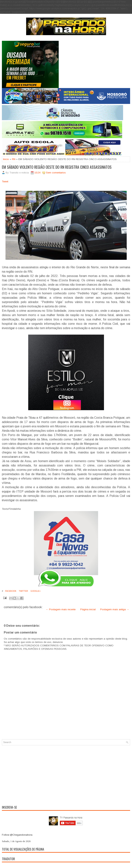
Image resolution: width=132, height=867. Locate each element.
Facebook (10, 591)
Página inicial (88, 609)
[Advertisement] (66, 774)
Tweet (5, 181)
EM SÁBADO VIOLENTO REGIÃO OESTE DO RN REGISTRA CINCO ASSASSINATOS (57, 167)
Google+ (35, 591)
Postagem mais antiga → (114, 609)
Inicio (6, 159)
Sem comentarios (56, 172)
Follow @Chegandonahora (17, 834)
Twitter (23, 591)
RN (13, 159)
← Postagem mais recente (61, 609)
